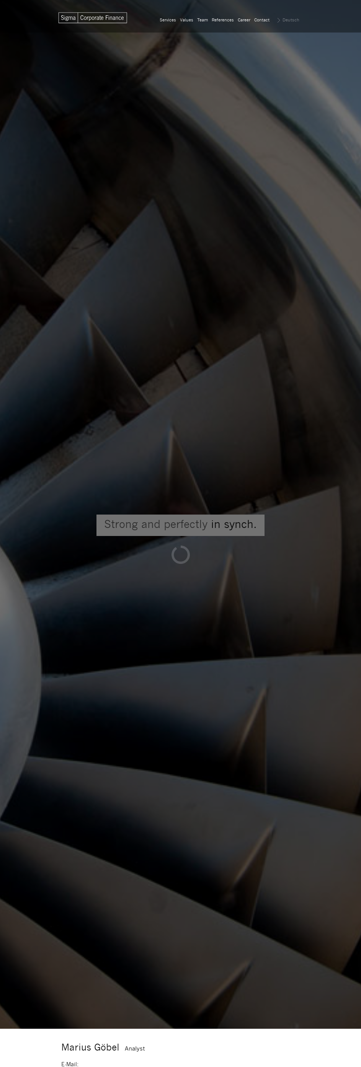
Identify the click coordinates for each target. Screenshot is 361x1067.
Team (202, 20)
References (223, 20)
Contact (262, 20)
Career (244, 20)
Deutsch (291, 20)
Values (186, 20)
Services (168, 20)
